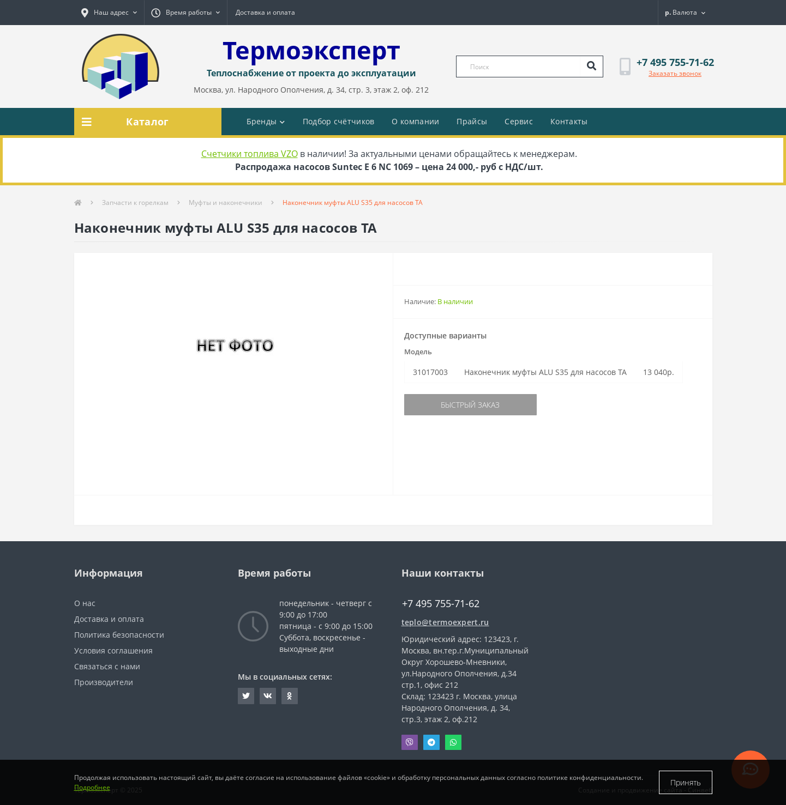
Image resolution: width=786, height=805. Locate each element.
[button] (109, 12)
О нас (84, 603)
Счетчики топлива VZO (249, 154)
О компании (415, 121)
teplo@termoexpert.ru (445, 622)
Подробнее (92, 787)
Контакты (568, 121)
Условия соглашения (113, 650)
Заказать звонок (675, 73)
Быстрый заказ (470, 405)
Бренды (266, 121)
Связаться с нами (107, 666)
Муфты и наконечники (225, 202)
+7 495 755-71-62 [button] (440, 603)
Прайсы (472, 121)
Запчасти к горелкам (135, 202)
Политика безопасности (119, 635)
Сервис (519, 121)
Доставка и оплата (265, 12)
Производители (103, 682)
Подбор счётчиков (339, 121)
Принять (685, 782)
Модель (418, 351)
